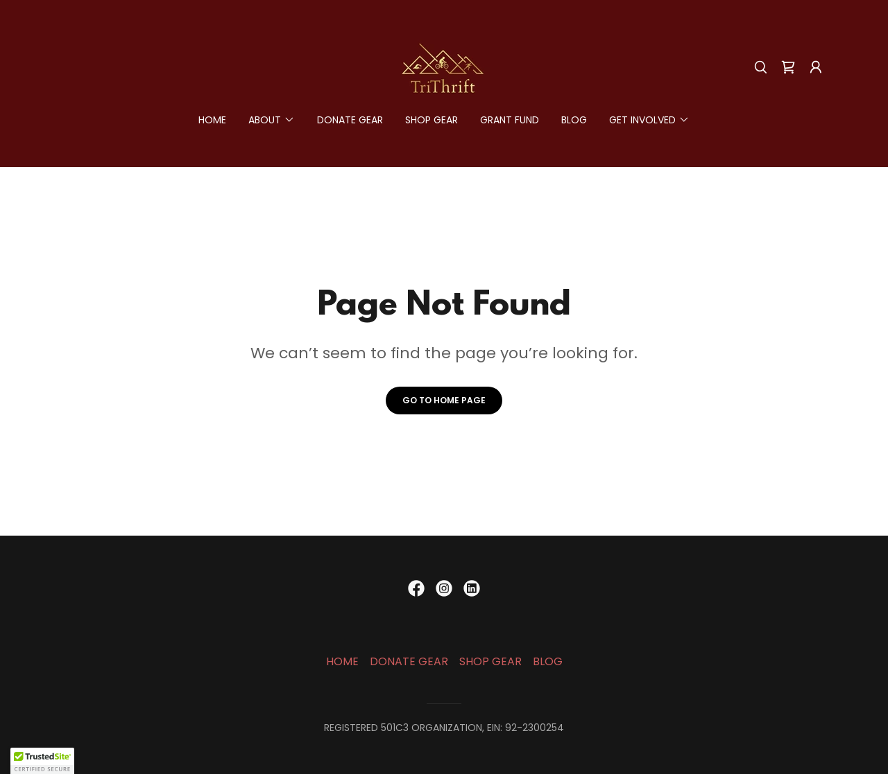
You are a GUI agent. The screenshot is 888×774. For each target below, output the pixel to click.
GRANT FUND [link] (509, 120)
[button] (816, 67)
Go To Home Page (444, 400)
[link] (443, 66)
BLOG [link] (574, 120)
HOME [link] (212, 120)
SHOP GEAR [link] (431, 120)
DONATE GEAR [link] (350, 120)
